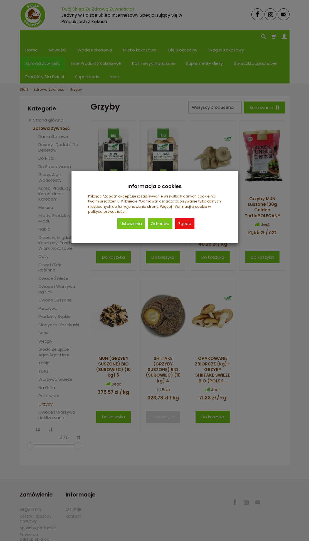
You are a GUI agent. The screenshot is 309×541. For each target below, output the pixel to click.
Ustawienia (131, 223)
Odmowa (160, 223)
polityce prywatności (106, 211)
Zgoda (184, 223)
